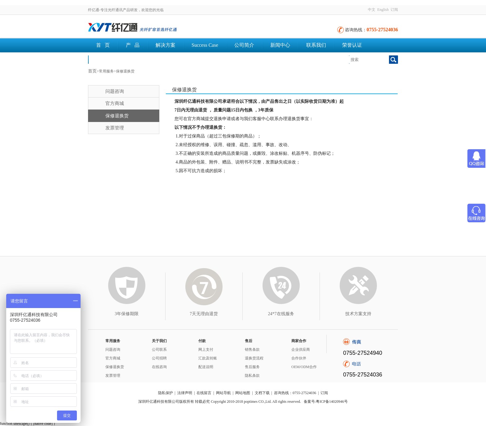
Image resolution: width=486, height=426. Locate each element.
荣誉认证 (352, 45)
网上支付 (205, 349)
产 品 (132, 45)
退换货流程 (254, 358)
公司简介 (244, 45)
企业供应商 (300, 349)
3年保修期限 (127, 313)
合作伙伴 (298, 358)
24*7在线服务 (281, 313)
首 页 (103, 45)
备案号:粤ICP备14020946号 (326, 401)
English (383, 9)
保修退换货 (117, 115)
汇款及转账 (207, 358)
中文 (371, 9)
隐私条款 (252, 375)
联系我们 (316, 45)
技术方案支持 (358, 313)
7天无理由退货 (204, 313)
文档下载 (106, 59)
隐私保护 (165, 393)
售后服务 (252, 367)
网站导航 (223, 393)
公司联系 (159, 349)
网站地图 (242, 393)
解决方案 (165, 45)
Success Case (205, 45)
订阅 (394, 9)
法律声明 (184, 393)
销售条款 (252, 349)
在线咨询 (159, 367)
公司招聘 (159, 358)
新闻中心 (280, 45)
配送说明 (205, 367)
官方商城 (114, 103)
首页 (92, 71)
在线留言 (204, 393)
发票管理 (114, 127)
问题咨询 (114, 91)
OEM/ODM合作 (304, 367)
